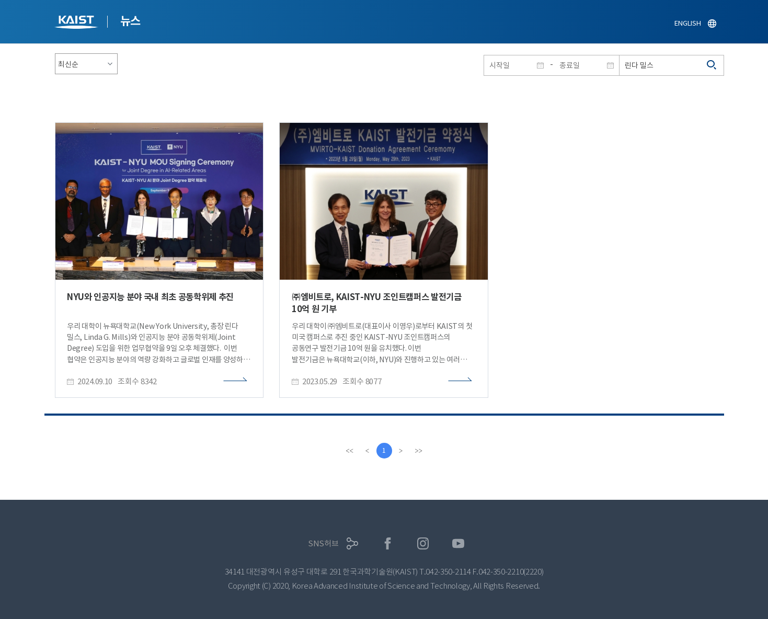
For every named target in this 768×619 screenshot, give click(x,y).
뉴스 (130, 21)
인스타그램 (423, 543)
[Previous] (367, 450)
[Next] (401, 450)
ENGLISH (687, 23)
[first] (350, 450)
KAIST (77, 23)
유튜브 (458, 543)
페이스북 (388, 543)
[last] (419, 450)
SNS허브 (323, 543)
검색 (712, 65)
